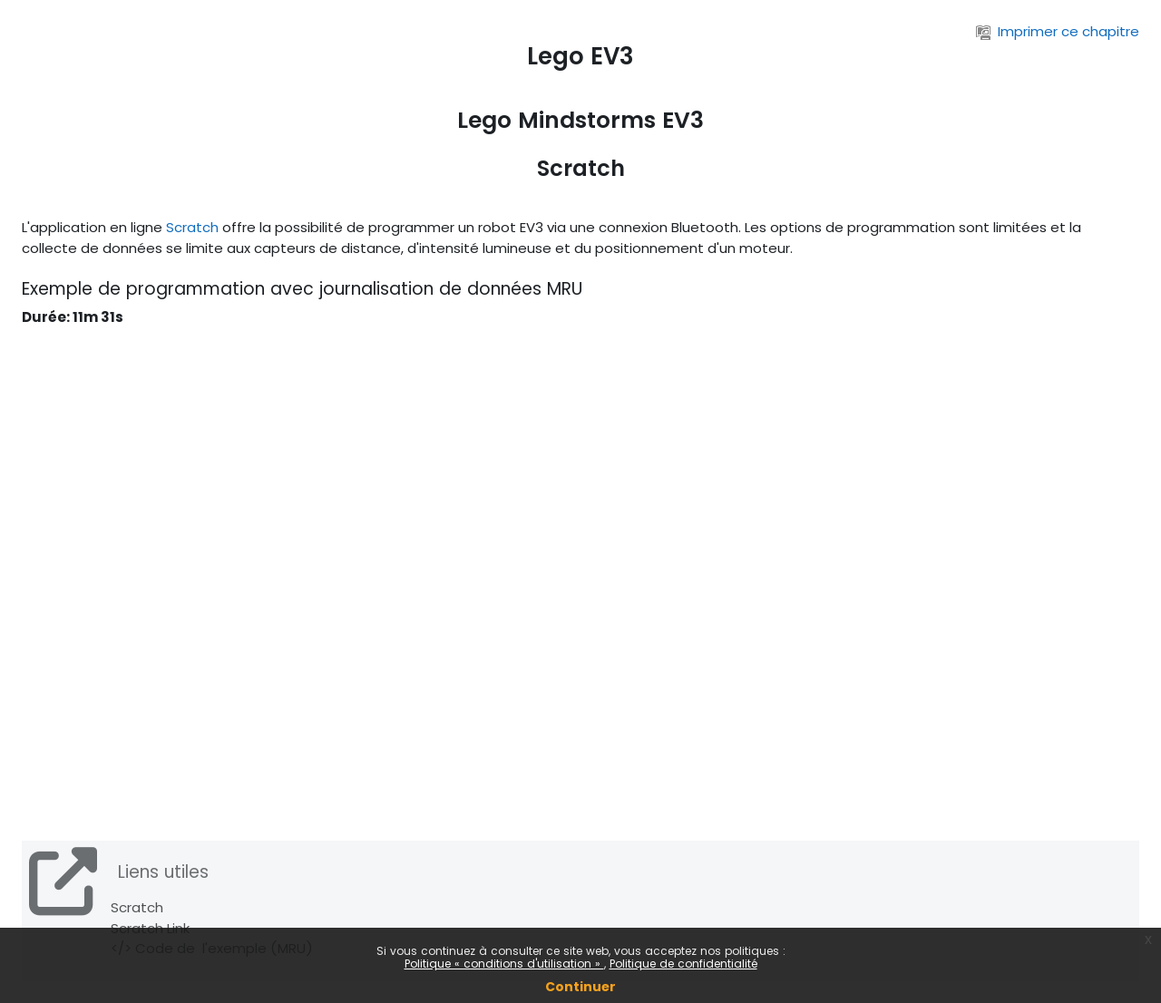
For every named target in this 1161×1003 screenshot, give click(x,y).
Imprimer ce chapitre (1057, 31)
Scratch (192, 227)
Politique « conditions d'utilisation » (504, 963)
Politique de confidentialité (683, 963)
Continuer (580, 987)
